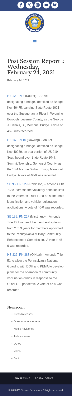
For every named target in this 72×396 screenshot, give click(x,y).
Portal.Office (44, 378)
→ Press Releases (21, 314)
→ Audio (15, 358)
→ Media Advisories (22, 328)
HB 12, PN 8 (15, 96)
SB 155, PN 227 (18, 216)
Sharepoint (22, 378)
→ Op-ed (15, 343)
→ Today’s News (20, 336)
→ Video (15, 351)
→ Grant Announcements (25, 321)
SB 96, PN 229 (17, 184)
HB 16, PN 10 (16, 140)
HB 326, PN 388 (18, 254)
